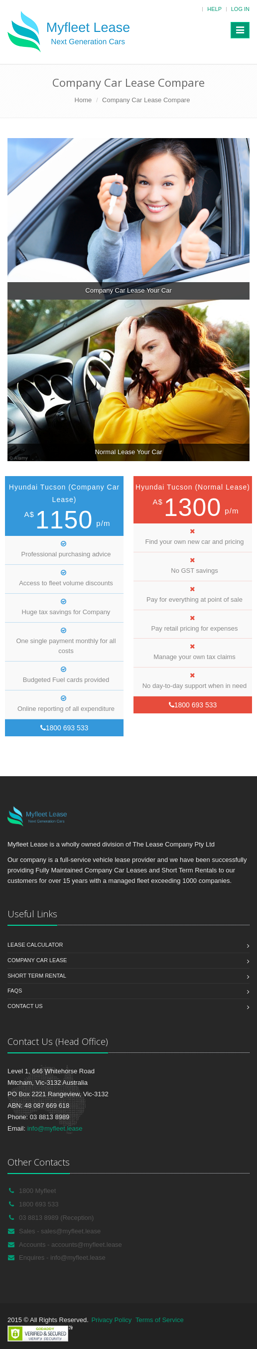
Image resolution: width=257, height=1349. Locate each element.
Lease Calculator (35, 945)
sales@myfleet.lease (71, 1231)
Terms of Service (159, 1320)
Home (83, 100)
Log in (240, 9)
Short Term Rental (36, 976)
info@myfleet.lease (55, 1128)
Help (214, 9)
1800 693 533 (64, 728)
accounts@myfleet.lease (86, 1244)
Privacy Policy (111, 1320)
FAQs (14, 991)
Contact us (25, 1006)
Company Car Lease (37, 960)
